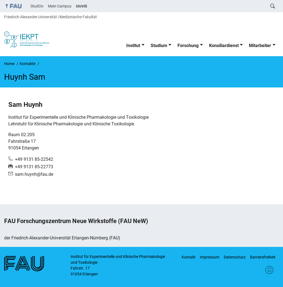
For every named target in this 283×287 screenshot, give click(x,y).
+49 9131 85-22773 (34, 166)
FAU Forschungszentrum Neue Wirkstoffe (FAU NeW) (76, 221)
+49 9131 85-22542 (34, 159)
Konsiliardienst (224, 45)
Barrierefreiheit (263, 257)
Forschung (188, 45)
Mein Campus (59, 6)
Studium (159, 45)
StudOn (36, 6)
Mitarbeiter (260, 45)
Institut (133, 45)
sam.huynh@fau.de (34, 174)
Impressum (209, 257)
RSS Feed (269, 270)
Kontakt (188, 257)
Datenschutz (235, 257)
